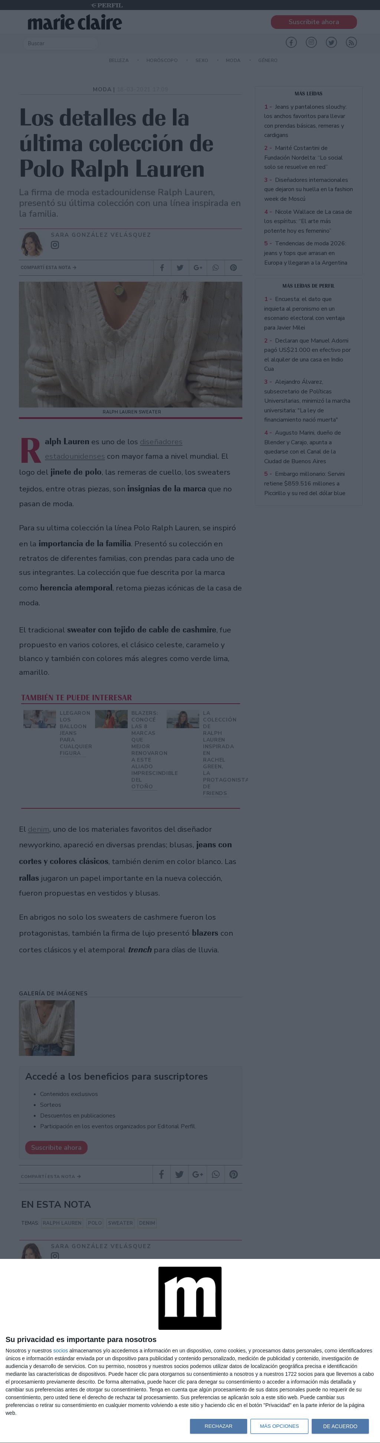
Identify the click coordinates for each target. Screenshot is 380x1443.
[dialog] (190, 1351)
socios (60, 1350)
